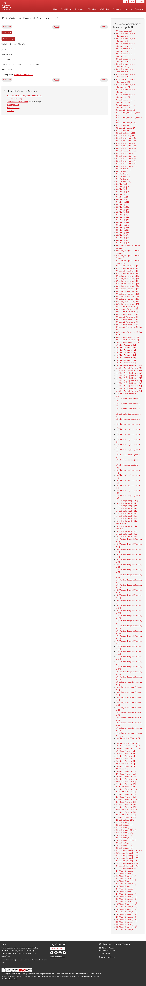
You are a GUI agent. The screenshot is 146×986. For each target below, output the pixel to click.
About (128, 9)
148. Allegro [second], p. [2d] (126, 519)
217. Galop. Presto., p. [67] (126, 802)
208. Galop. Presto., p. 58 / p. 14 (128, 779)
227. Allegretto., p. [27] (124, 828)
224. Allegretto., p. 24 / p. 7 (126, 820)
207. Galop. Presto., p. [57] (126, 776)
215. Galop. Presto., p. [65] (126, 797)
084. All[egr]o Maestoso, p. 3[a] (127, 296)
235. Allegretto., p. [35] (124, 848)
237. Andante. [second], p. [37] (127, 853)
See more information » (23, 74)
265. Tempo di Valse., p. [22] (126, 925)
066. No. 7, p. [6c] (122, 240)
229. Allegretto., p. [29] (124, 833)
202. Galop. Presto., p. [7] (125, 764)
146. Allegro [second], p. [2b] (126, 513)
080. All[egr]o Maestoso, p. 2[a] (127, 286)
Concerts (10, 110)
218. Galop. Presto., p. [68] (126, 805)
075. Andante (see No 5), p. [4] (127, 273)
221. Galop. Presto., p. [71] (126, 812)
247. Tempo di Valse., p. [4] (126, 879)
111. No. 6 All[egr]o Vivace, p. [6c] (129, 371)
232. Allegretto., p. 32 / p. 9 (126, 840)
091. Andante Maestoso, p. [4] (127, 314)
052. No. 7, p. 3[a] (122, 204)
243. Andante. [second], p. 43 (126, 868)
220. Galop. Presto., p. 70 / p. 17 (128, 810)
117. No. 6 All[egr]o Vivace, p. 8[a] (129, 386)
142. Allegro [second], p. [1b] (126, 503)
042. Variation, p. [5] (123, 179)
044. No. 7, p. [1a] (122, 184)
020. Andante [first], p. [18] (126, 123)
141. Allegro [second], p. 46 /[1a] (128, 501)
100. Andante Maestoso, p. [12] (127, 342)
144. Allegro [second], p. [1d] (126, 508)
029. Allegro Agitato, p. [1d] (126, 146)
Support (139, 9)
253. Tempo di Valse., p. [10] (126, 894)
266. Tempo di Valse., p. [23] (126, 927)
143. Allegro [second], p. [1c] (126, 506)
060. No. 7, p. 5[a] (122, 225)
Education (92, 9)
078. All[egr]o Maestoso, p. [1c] (127, 281)
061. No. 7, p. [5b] (122, 227)
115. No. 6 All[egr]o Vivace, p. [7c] (129, 381)
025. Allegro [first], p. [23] (125, 136)
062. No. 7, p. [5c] (122, 230)
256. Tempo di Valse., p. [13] (126, 902)
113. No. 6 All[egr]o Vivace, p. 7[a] (129, 376)
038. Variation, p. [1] (123, 169)
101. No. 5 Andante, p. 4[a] (126, 345)
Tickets (132, 2)
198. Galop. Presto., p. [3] (125, 754)
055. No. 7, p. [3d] (122, 212)
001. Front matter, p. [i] (124, 31)
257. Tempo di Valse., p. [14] (126, 904)
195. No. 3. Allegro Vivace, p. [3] (128, 746)
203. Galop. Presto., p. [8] (125, 766)
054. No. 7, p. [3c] (122, 210)
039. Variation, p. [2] (123, 171)
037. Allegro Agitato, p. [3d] (126, 166)
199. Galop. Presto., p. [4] (125, 756)
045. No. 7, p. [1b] (122, 187)
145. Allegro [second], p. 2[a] (126, 511)
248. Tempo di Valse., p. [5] (126, 881)
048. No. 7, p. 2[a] (122, 194)
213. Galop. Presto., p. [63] (126, 792)
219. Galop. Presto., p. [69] (126, 807)
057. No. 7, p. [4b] (122, 217)
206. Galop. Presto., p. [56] (126, 774)
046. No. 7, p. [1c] (122, 189)
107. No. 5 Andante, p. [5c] (126, 360)
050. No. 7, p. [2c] (122, 199)
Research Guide (13, 107)
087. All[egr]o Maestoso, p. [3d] (127, 304)
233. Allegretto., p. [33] (124, 843)
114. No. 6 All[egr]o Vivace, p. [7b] (129, 378)
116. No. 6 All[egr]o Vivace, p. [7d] (129, 383)
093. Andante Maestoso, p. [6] (127, 319)
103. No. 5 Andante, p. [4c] (126, 350)
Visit (55, 9)
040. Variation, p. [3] (123, 174)
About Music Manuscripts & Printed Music (24, 95)
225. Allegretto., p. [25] (124, 822)
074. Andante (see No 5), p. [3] (127, 271)
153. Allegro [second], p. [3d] (126, 536)
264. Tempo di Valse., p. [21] (126, 922)
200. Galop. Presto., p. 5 (125, 759)
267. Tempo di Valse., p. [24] (126, 930)
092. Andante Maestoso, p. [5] (127, 317)
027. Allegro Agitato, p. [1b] (126, 141)
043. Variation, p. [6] (123, 182)
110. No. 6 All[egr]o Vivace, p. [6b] (129, 368)
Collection (105, 9)
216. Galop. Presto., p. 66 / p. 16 (128, 799)
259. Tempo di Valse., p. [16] (126, 909)
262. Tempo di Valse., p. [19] (126, 917)
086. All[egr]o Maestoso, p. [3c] (127, 301)
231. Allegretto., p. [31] (124, 838)
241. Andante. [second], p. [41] (127, 863)
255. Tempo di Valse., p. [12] (126, 899)
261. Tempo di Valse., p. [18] (126, 914)
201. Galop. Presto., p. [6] (125, 761)
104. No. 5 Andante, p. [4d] (126, 353)
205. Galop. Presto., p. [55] (126, 771)
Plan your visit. (49, 13)
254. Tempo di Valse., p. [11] (126, 896)
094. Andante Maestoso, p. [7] (127, 322)
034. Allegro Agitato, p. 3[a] (126, 159)
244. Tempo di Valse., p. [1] (126, 871)
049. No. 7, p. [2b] (122, 197)
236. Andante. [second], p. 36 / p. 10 (129, 851)
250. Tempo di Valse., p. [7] (126, 886)
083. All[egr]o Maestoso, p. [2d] (127, 294)
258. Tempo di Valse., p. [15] (126, 907)
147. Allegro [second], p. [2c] (126, 516)
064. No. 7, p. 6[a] (122, 235)
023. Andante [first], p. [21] (126, 130)
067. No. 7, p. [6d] (122, 243)
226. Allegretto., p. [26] (124, 825)
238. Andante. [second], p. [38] (127, 856)
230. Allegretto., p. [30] (124, 835)
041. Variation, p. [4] (123, 176)
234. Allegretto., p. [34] (124, 845)
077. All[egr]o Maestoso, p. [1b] (127, 279)
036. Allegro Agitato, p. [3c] (126, 164)
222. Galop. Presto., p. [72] (126, 815)
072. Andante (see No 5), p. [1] (127, 266)
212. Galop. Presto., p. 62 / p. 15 (128, 789)
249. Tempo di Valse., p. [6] (126, 884)
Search (140, 2)
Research (117, 9)
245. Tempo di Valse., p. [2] (126, 873)
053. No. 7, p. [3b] (122, 207)
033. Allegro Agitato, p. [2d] (126, 156)
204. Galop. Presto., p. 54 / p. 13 (128, 769)
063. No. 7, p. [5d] (122, 233)
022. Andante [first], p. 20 (125, 128)
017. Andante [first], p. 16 (125, 110)
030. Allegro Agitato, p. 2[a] (126, 148)
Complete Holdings (14, 98)
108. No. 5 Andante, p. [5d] (126, 363)
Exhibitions (66, 9)
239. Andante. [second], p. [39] (127, 858)
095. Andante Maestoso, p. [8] (127, 324)
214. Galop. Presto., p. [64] (126, 794)
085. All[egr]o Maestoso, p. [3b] (127, 299)
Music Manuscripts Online (17, 101)
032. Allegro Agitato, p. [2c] (126, 153)
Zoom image (7, 32)
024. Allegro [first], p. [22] (125, 133)
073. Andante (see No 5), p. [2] (127, 268)
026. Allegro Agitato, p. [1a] (126, 138)
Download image (8, 39)
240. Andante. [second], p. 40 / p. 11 (129, 861)
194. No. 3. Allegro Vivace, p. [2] (128, 743)
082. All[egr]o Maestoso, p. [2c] (127, 291)
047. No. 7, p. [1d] (122, 192)
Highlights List (13, 104)
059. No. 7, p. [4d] (122, 222)
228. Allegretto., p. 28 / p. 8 (126, 830)
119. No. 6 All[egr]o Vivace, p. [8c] (129, 391)
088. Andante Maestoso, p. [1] (127, 307)
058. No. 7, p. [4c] (122, 220)
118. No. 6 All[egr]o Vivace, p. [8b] (129, 388)
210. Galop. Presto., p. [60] (126, 784)
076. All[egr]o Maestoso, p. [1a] (127, 276)
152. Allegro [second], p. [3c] (126, 534)
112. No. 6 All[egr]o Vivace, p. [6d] (129, 373)
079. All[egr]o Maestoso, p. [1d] (127, 284)
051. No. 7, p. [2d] (122, 202)
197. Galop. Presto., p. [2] (125, 751)
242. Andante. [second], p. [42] (127, 866)
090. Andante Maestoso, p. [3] (127, 312)
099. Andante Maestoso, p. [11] (127, 340)
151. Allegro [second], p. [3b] (126, 531)
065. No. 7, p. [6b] (122, 238)
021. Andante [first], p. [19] (126, 125)
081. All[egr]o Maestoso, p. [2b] (127, 289)
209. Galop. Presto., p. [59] (126, 782)
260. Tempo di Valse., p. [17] (126, 912)
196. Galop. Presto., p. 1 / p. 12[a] (128, 748)
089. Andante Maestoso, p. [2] (127, 309)
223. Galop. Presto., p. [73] (126, 817)
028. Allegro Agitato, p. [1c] (126, 143)
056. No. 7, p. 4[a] (122, 215)
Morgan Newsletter (57, 948)
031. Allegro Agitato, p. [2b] (126, 151)
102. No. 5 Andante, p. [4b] (126, 348)
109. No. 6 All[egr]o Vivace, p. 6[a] (129, 365)
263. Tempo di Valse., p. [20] (126, 919)
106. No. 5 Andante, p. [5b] (126, 358)
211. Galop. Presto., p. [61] (126, 787)
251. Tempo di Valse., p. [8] (126, 889)
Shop (125, 2)
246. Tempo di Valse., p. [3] (126, 876)
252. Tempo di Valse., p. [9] (126, 891)
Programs (80, 9)
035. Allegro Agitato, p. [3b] (126, 161)
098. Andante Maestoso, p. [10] (127, 337)
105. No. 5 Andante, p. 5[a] (126, 355)
